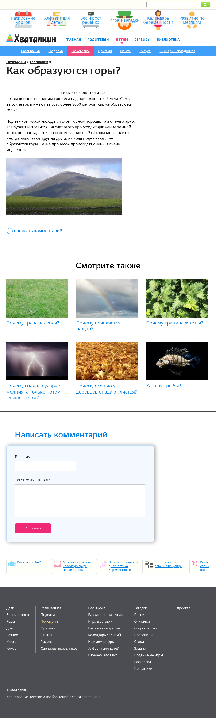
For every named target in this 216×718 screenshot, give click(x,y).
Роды (10, 621)
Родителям (98, 39)
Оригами (105, 50)
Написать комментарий (61, 435)
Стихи (139, 641)
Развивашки (30, 50)
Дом (9, 628)
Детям (122, 39)
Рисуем (145, 50)
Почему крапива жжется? (174, 322)
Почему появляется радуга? (98, 325)
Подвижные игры (148, 655)
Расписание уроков (104, 628)
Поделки (56, 50)
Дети (10, 608)
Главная (73, 39)
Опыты (125, 50)
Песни (139, 614)
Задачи (140, 648)
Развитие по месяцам (106, 614)
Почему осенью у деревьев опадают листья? (106, 388)
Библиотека (168, 39)
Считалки (142, 621)
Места (11, 641)
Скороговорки (146, 628)
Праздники (143, 668)
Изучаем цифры (101, 641)
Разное (12, 635)
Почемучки (81, 50)
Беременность (18, 614)
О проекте (181, 608)
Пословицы (143, 635)
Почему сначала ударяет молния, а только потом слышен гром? (34, 391)
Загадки (140, 608)
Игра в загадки (100, 621)
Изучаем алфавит (102, 655)
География (39, 62)
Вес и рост (96, 608)
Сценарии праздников (177, 50)
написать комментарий (38, 231)
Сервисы (142, 39)
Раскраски (142, 661)
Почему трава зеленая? (32, 322)
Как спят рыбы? (163, 385)
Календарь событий (104, 635)
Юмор (11, 648)
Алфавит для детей (103, 648)
